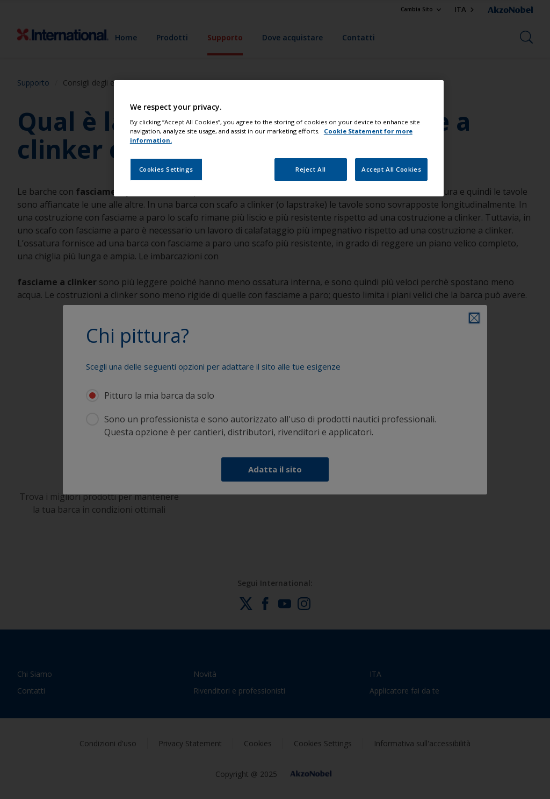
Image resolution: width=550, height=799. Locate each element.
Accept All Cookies (391, 169)
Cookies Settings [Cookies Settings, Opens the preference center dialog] (166, 169)
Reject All (310, 169)
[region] (279, 138)
